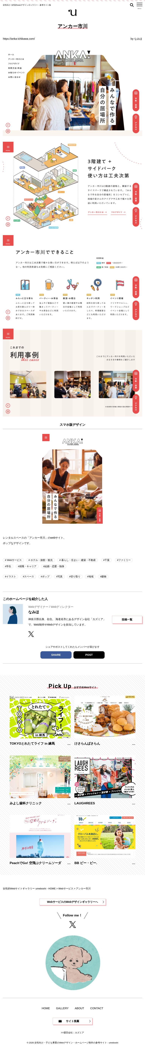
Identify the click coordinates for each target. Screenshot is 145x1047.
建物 (103, 576)
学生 (8, 566)
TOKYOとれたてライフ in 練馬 (32, 743)
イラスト (11, 576)
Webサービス (14, 560)
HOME (46, 1008)
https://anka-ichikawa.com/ (19, 38)
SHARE (56, 654)
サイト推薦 (72, 1021)
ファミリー (124, 560)
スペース (29, 576)
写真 (60, 576)
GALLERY (62, 1008)
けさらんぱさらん (87, 743)
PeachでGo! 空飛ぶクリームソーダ (35, 863)
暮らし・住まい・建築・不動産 (78, 560)
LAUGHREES (84, 803)
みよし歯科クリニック (26, 803)
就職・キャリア (27, 566)
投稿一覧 (127, 619)
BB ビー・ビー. (85, 863)
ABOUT (79, 1008)
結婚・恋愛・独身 (54, 566)
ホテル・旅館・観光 (41, 560)
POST (89, 654)
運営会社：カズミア (74, 1032)
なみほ (138, 38)
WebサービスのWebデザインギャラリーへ (72, 901)
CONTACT (96, 1008)
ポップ (45, 576)
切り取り (75, 576)
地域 (91, 576)
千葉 (107, 560)
